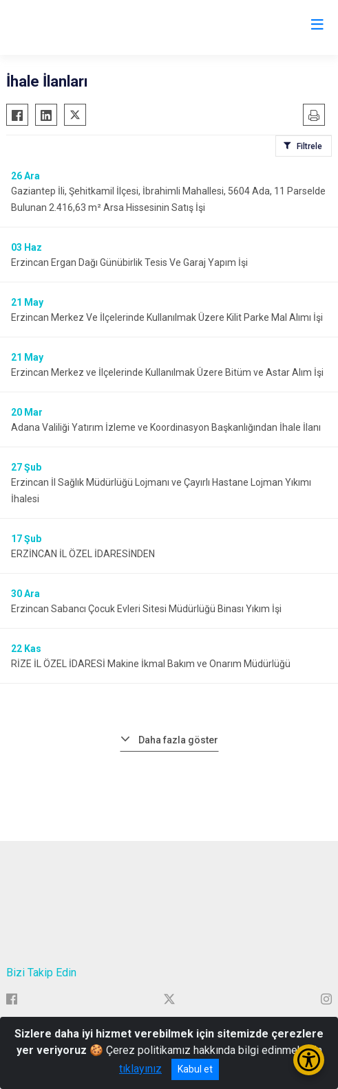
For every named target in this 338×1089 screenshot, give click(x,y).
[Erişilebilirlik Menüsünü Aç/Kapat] (308, 1059)
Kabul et (195, 1069)
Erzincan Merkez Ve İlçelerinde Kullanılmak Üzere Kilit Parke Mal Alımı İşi (167, 317)
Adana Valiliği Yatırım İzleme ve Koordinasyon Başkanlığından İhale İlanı (166, 427)
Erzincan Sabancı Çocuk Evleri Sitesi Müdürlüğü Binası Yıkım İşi (146, 608)
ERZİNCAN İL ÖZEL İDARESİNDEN (83, 553)
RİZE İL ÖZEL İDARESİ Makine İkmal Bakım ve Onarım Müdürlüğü (151, 663)
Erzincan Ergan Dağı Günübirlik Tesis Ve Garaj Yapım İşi (129, 262)
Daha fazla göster (178, 739)
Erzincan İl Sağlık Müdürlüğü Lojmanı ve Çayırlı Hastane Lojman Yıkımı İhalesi (161, 490)
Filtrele (309, 146)
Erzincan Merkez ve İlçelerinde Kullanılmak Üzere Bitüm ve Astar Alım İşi (167, 372)
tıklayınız (140, 1068)
